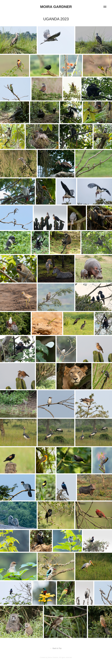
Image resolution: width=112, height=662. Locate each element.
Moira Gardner (56, 7)
